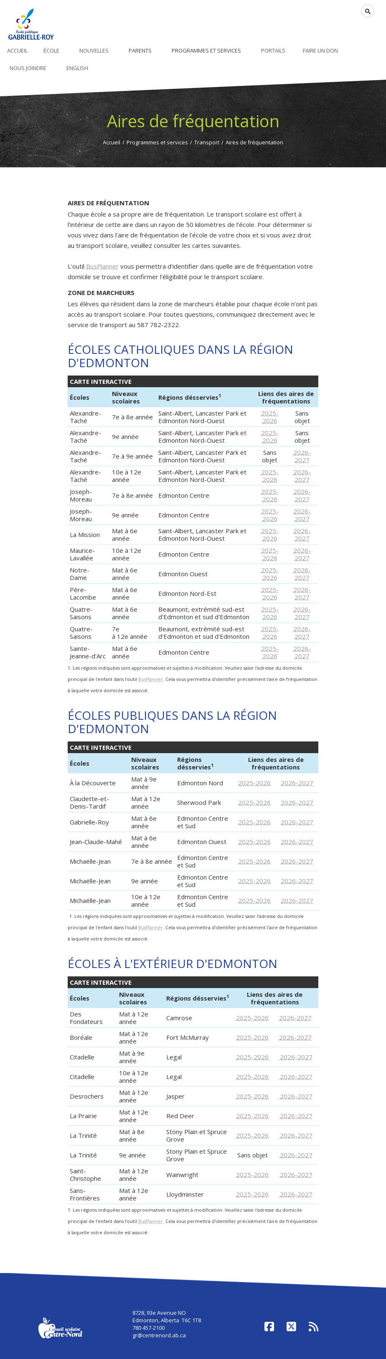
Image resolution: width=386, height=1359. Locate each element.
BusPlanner (102, 266)
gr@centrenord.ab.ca (159, 1335)
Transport (206, 142)
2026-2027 (302, 456)
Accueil (111, 142)
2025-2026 (270, 417)
